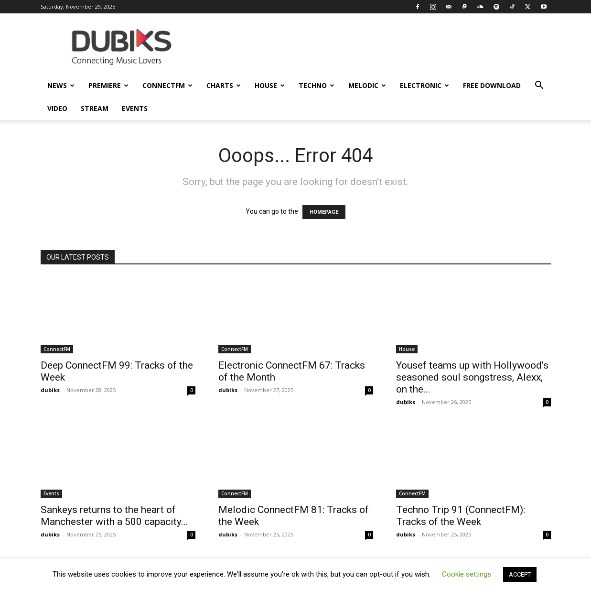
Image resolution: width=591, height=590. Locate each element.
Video (57, 108)
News (61, 85)
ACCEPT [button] (520, 574)
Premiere (108, 85)
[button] (539, 86)
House (270, 85)
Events (135, 108)
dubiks (50, 389)
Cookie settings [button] (466, 574)
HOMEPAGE (324, 212)
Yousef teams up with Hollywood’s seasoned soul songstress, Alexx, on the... (472, 377)
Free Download (492, 85)
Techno (316, 85)
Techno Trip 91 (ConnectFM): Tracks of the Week (460, 515)
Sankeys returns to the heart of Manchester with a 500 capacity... (114, 515)
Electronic (424, 85)
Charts (223, 85)
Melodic (367, 85)
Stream (94, 108)
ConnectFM (167, 85)
